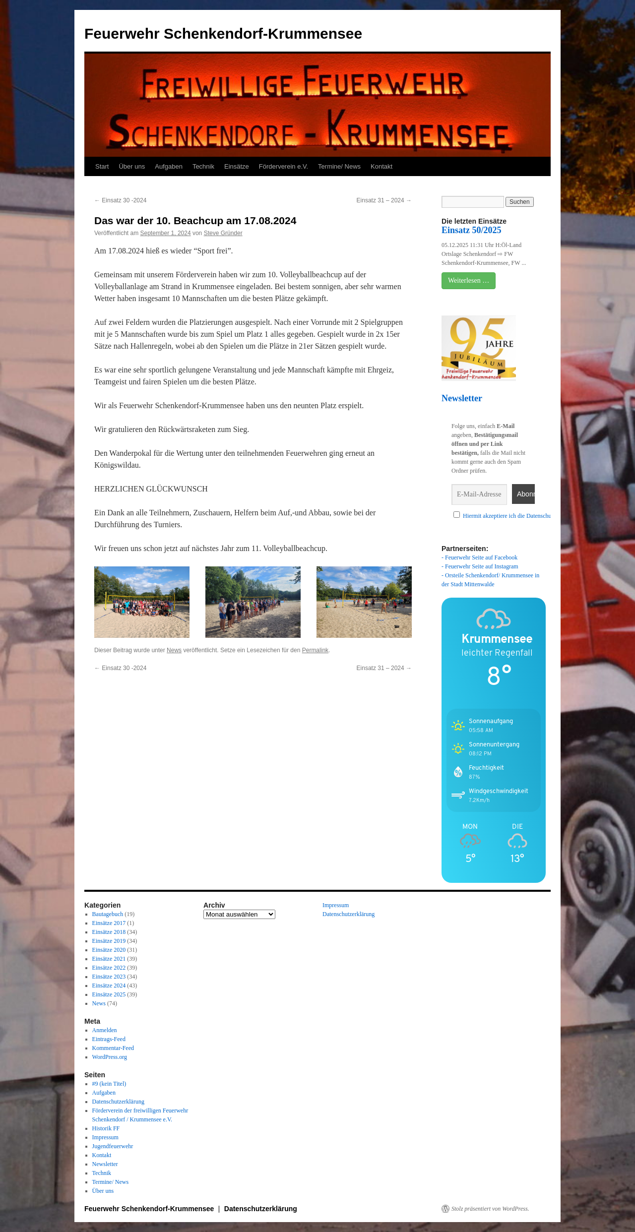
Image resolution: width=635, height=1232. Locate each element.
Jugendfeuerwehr (112, 1146)
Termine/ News (339, 166)
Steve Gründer (223, 233)
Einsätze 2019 (109, 940)
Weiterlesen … (468, 280)
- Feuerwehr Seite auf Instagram (480, 566)
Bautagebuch (108, 914)
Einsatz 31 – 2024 (384, 200)
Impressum (105, 1137)
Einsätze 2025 (109, 994)
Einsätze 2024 (109, 985)
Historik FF (106, 1128)
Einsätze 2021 (109, 958)
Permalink (315, 650)
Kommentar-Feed (113, 1048)
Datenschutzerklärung (118, 1101)
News (174, 650)
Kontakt (381, 166)
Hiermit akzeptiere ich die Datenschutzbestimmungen (527, 515)
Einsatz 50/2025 (472, 230)
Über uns (132, 166)
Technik (203, 166)
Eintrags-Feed (109, 1039)
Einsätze (236, 166)
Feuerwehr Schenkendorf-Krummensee (223, 33)
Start (102, 166)
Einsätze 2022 (109, 967)
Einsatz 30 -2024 (120, 200)
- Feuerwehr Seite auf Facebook (479, 557)
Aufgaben (169, 166)
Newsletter (105, 1164)
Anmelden (104, 1030)
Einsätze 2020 (109, 949)
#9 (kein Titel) (109, 1083)
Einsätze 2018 (109, 931)
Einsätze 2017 (109, 923)
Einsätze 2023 (109, 976)
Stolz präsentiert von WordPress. (490, 1208)
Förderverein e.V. (283, 166)
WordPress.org (109, 1056)
